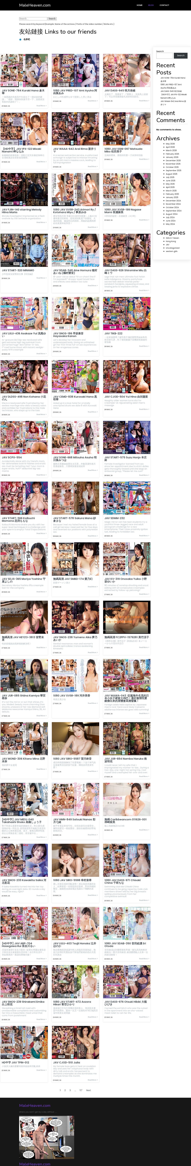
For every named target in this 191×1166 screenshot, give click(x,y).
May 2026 (170, 143)
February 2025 (172, 194)
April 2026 (170, 147)
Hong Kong (171, 241)
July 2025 (170, 177)
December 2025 (173, 160)
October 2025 (172, 167)
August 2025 (171, 174)
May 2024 (170, 224)
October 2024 (172, 207)
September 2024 (174, 210)
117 (81, 1093)
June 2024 (171, 220)
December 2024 (173, 200)
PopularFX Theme (57, 1154)
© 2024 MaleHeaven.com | (33, 1154)
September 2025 (173, 170)
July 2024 (170, 217)
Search (160, 51)
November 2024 (173, 204)
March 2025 (171, 190)
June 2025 (170, 180)
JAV (167, 244)
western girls (171, 251)
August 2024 (172, 214)
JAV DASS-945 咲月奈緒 (171, 91)
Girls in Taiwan (172, 238)
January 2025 (172, 197)
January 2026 (172, 157)
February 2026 (172, 154)
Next (88, 1093)
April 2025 (170, 187)
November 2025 (173, 164)
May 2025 (170, 184)
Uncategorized (172, 248)
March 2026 (171, 150)
